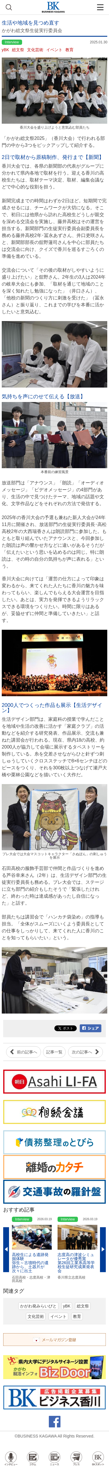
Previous (6, 1249)
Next (103, 1249)
